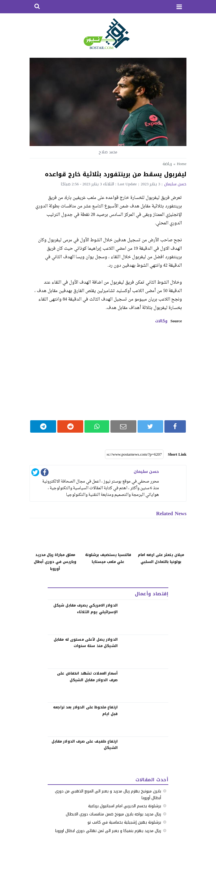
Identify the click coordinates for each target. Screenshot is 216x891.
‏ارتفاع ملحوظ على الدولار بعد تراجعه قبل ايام (85, 710)
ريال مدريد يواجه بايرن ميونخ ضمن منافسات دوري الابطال (113, 814)
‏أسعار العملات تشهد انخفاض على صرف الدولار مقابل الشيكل (87, 676)
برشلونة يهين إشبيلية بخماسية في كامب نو (124, 822)
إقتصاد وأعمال (151, 594)
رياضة (167, 163)
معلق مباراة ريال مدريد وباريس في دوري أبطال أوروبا (55, 561)
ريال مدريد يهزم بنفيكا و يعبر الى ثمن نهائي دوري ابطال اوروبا (108, 830)
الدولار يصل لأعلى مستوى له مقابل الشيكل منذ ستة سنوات (86, 642)
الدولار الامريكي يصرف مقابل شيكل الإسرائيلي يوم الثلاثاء (85, 608)
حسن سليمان (175, 184)
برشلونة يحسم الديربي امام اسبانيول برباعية (124, 806)
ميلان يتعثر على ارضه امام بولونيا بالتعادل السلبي (161, 558)
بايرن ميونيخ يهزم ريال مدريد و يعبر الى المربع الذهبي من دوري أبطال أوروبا (108, 794)
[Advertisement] (108, 372)
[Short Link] (134, 454)
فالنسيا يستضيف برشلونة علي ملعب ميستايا (108, 558)
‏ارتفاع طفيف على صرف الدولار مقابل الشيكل (85, 744)
